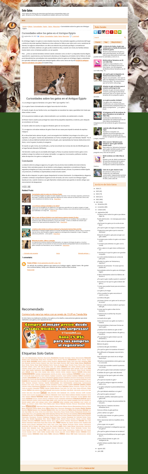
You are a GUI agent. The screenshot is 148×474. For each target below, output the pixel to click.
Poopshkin (88, 415)
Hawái (59, 394)
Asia (23, 363)
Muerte (83, 408)
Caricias (76, 368)
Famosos (65, 386)
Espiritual (76, 384)
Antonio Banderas (52, 361)
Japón (51, 400)
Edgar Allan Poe (64, 381)
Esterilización (36, 386)
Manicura (74, 403)
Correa (32, 375)
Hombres (56, 396)
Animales (34, 361)
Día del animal (26, 379)
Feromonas (76, 386)
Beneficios (87, 363)
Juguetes (75, 400)
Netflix (53, 410)
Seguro (45, 424)
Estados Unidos (85, 384)
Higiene (28, 396)
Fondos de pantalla (27, 388)
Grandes (24, 394)
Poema (74, 415)
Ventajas (84, 431)
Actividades (68, 358)
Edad (58, 381)
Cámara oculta (80, 366)
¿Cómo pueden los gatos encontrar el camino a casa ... (109, 294)
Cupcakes (24, 377)
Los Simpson (30, 403)
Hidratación (84, 394)
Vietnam (68, 433)
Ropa (35, 422)
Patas (44, 413)
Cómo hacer (87, 372)
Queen (27, 419)
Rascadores (38, 419)
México (89, 406)
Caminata (88, 366)
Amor (28, 361)
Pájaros (63, 412)
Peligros (57, 413)
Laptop (33, 402)
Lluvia (81, 402)
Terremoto (78, 428)
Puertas (85, 417)
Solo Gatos (27, 10)
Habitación (48, 394)
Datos (38, 377)
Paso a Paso (33, 413)
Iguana (24, 398)
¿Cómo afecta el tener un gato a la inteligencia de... (108, 439)
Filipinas (82, 386)
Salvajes (63, 422)
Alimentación (72, 359)
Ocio (89, 410)
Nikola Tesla (64, 410)
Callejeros (64, 366)
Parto (27, 413)
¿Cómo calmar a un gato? (105, 413)
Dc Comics (43, 377)
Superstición (87, 426)
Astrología (27, 363)
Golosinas (78, 392)
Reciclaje (63, 419)
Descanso (67, 377)
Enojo (61, 383)
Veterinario (36, 433)
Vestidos (29, 433)
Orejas (36, 412)
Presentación (32, 417)
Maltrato (63, 403)
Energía (47, 383)
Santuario (76, 422)
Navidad (43, 410)
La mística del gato (103, 298)
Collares (52, 372)
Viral (72, 433)
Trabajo (77, 430)
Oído (23, 412)
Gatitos (29, 390)
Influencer (45, 398)
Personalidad (86, 413)
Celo (55, 370)
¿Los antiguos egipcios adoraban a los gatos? (46, 206)
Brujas (76, 365)
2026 (97, 188)
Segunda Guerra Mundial (29, 424)
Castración (37, 370)
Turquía (29, 431)
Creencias (47, 375)
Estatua (29, 386)
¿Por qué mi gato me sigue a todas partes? (111, 228)
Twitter (43, 431)
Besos (23, 365)
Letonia (50, 402)
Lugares (36, 403)
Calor (69, 366)
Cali (55, 366)
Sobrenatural (87, 424)
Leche (37, 402)
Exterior (60, 386)
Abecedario (40, 358)
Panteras (72, 412)
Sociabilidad (25, 426)
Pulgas (89, 417)
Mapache (88, 403)
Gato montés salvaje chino (81, 390)
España (70, 384)
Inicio (23, 20)
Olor (33, 412)
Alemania (65, 359)
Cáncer (34, 368)
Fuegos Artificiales (82, 388)
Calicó (58, 366)
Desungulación (80, 377)
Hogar (46, 396)
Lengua (41, 402)
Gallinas (24, 390)
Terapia (73, 428)
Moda (52, 408)
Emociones (35, 383)
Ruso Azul (44, 422)
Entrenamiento (67, 383)
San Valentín (70, 422)
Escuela (48, 384)
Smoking (81, 424)
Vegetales (77, 431)
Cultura (30, 26)
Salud (58, 422)
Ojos (26, 412)
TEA (42, 428)
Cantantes (53, 368)
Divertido (25, 381)
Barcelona (63, 363)
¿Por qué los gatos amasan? (106, 394)
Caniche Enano (45, 368)
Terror (89, 428)
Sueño (60, 426)
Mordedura (68, 408)
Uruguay (57, 431)
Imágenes (29, 398)
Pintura (56, 415)
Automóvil (43, 363)
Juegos (69, 400)
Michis (35, 408)
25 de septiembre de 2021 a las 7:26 (49, 263)
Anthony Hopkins (42, 361)
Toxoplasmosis (71, 430)
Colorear (63, 372)
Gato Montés (70, 390)
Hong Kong (62, 396)
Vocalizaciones (82, 433)
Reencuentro (31, 420)
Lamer (29, 402)
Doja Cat (39, 381)
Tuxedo (39, 431)
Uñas (52, 431)
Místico (44, 408)
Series (53, 424)
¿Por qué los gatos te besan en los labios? (111, 431)
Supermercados (80, 426)
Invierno (40, 400)
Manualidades (81, 403)
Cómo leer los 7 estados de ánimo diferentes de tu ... (108, 406)
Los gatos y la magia (104, 290)
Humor (85, 396)
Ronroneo (30, 422)
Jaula (65, 400)
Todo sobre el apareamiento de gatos (109, 341)
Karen (79, 400)
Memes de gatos (102, 344)
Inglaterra (51, 398)
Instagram (62, 398)
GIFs (68, 392)
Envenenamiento (86, 383)
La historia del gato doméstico (107, 347)
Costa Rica (38, 375)
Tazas (38, 428)
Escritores (43, 384)
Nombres (79, 410)
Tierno (32, 430)
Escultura (54, 384)
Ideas (89, 396)
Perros (80, 413)
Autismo (38, 363)
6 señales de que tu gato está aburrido (109, 372)
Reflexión (37, 420)
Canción (38, 368)
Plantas (69, 415)
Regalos (49, 420)
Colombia (58, 372)
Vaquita (68, 431)
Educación (71, 381)
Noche (75, 410)
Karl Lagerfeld (85, 400)
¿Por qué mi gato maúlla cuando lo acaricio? (111, 279)
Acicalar (61, 358)
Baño (58, 363)
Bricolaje (71, 365)
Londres (86, 402)
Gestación (63, 392)
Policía (79, 415)
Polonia (83, 415)
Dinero (71, 379)
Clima (39, 372)
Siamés (65, 424)
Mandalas (69, 403)
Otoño (47, 412)
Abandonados (32, 358)
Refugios (44, 420)
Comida (79, 372)
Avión (51, 363)
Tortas (64, 430)
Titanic (49, 430)
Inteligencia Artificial (79, 398)
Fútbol (89, 388)
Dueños (53, 381)
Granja (28, 394)
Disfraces (84, 379)
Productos (53, 417)
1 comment (75, 36)
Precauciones (25, 417)
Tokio (56, 430)
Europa (48, 386)
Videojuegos (56, 433)
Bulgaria (88, 365)
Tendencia (67, 428)
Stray (51, 426)
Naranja (35, 410)
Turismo (24, 431)
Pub (75, 417)
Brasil (66, 365)
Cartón (23, 370)
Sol (32, 426)
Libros (61, 402)
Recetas (58, 419)
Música (30, 410)
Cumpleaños (87, 375)
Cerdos (59, 370)
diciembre (101, 204)
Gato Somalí (36, 392)
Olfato (30, 412)
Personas (25, 415)
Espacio (65, 384)
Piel (45, 415)
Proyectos (63, 417)
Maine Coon (51, 403)
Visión (76, 433)
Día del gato (33, 379)
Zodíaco (89, 433)
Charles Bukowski (71, 370)
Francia (47, 388)
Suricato (24, 428)
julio (99, 451)
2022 (97, 199)
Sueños (65, 426)
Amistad (24, 361)
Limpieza (66, 402)
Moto (73, 408)
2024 (26, 358)
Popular (97, 42)
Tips (44, 430)
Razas (54, 419)
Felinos (71, 386)
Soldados (35, 426)
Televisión (54, 428)
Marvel (23, 406)
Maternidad (40, 406)
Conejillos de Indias (55, 374)
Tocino (52, 430)
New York (58, 410)
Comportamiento (28, 374)
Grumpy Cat (34, 394)
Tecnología (47, 428)
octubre (100, 210)
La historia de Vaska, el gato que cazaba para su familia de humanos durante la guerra (114, 48)
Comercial (74, 372)
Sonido (47, 426)
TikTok (41, 430)
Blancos (32, 365)
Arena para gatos (76, 361)
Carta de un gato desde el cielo (113, 170)
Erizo (29, 384)
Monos (56, 408)
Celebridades (49, 370)
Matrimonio (46, 406)
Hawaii (63, 394)
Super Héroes (71, 426)
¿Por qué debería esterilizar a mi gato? (109, 391)
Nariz (39, 410)
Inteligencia (69, 398)
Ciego (23, 372)
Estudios (43, 386)
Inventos (35, 400)
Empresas (41, 383)
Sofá (30, 426)
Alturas (79, 359)
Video (50, 433)
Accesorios (55, 358)
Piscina (61, 415)
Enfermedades (54, 383)
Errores (37, 384)
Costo (42, 375)
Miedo (39, 408)
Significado (71, 424)
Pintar (52, 415)
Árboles (69, 361)
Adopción (87, 358)
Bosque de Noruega (59, 365)
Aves (48, 363)
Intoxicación (29, 400)
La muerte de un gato (104, 318)
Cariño (81, 368)
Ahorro (44, 359)
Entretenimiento (77, 383)
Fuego (74, 388)
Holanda (51, 396)
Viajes (46, 433)
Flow (86, 386)
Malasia (58, 403)
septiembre (101, 212)
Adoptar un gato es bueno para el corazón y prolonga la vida (114, 87)
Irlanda (44, 400)
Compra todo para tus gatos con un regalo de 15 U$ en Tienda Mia (54, 314)
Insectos (56, 398)
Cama (73, 366)
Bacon (55, 363)
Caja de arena (45, 366)
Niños (70, 410)
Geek (58, 392)
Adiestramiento (80, 358)
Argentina (85, 361)
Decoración (49, 377)
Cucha (64, 375)
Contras (83, 374)
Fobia (89, 386)
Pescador (30, 415)
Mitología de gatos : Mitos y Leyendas (43, 240)
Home (24, 26)
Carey (72, 368)
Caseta (31, 370)
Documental (34, 381)
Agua (40, 359)
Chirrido (83, 370)
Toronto (60, 430)
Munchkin (24, 410)
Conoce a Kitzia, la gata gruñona (107, 410)
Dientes (61, 379)
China (79, 370)
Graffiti (83, 392)
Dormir (44, 381)
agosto (100, 448)
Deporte (55, 377)
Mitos (48, 408)
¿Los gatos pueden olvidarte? (112, 100)
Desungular (88, 377)
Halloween (54, 394)
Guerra (40, 394)
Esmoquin (60, 384)
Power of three (32, 263)
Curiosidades (37, 26)
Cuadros (52, 375)
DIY (29, 381)
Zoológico (24, 435)
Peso (35, 415)
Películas (52, 413)
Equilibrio (24, 384)
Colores (68, 372)
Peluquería (66, 413)
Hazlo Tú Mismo (70, 394)
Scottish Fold (87, 422)
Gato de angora (56, 390)
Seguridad (39, 424)
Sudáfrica (55, 426)
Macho (41, 403)
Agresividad (34, 359)
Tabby (28, 428)
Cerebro (63, 370)
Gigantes (72, 392)
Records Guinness (81, 419)
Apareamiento (62, 361)
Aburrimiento (47, 358)
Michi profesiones (27, 408)
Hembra (78, 394)
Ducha (48, 381)
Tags (106, 42)
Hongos (68, 396)
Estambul (24, 386)
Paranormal (78, 412)
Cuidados (75, 375)
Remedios (67, 420)
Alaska (55, 359)
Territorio (84, 428)
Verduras (24, 433)
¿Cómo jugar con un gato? (105, 424)
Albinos (60, 359)
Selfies (49, 424)
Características (65, 368)
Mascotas (56, 26)
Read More (57, 199)
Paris (89, 412)
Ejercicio (81, 381)
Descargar (73, 377)
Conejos (64, 374)
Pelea (47, 413)
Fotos (42, 388)
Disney (89, 379)
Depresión (61, 377)
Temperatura (60, 428)
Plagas (65, 415)
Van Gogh (62, 431)
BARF (68, 363)
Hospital (80, 396)
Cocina (44, 372)
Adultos (24, 359)
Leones (46, 402)
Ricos (86, 420)
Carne (85, 368)
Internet (24, 400)
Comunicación (45, 374)
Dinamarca (66, 379)
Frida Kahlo (63, 388)
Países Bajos (57, 412)
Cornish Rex (27, 375)
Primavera (39, 417)
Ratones (49, 419)
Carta (89, 368)
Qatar (23, 419)
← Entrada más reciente (30, 253)
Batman (72, 363)
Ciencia (27, 372)
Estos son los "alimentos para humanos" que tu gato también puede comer (113, 143)
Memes (65, 406)
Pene (70, 413)
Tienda (28, 430)
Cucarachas (59, 375)
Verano (89, 431)
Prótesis (58, 417)
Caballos (30, 366)
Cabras (35, 366)
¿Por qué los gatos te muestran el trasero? (110, 349)
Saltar (54, 422)
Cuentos (69, 375)
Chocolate (88, 370)
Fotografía (36, 388)
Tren (81, 430)
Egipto (45, 26)
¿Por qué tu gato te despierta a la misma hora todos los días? (113, 75)
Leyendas (56, 402)
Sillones (76, 424)
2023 (23, 358)
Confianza (69, 374)
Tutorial (34, 431)
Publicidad (79, 417)
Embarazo (28, 383)
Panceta (67, 412)
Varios (73, 431)
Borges (51, 365)
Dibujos (55, 379)
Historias (39, 396)
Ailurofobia (50, 359)
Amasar (84, 359)
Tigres (36, 430)
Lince (71, 402)
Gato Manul (63, 390)
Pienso (48, 415)
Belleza (81, 363)
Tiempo (24, 430)
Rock (89, 420)
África (28, 359)
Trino (84, 430)
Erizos (32, 384)
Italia (47, 400)
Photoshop (40, 415)
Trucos (89, 430)
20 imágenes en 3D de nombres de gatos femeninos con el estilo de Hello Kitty (114, 114)
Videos (62, 434)
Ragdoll (32, 419)
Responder (30, 270)
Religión (63, 420)
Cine (36, 372)
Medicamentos (59, 406)
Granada (88, 392)
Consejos (77, 374)
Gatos (50, 26)
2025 (97, 191)
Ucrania (48, 431)
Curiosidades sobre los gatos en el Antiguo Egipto (49, 33)
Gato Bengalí (47, 390)
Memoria (70, 406)
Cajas (51, 366)
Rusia (39, 422)
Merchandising (77, 406)
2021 (97, 202)
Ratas (44, 419)
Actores (73, 358)
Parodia (24, 413)
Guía (43, 394)
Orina (44, 412)
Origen (40, 412)
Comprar (38, 374)
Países (51, 412)
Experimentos (54, 386)
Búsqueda (24, 366)
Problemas (46, 417)
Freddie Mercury (55, 388)
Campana (24, 368)
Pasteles (39, 413)
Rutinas (50, 422)
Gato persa (29, 392)
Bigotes (28, 365)
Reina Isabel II (56, 420)
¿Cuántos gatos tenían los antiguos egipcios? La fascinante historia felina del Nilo (56, 229)
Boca (36, 365)
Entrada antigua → (84, 253)
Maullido (52, 406)
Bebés (77, 363)
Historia (33, 396)
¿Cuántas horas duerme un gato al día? (109, 330)
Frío (68, 388)
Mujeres (88, 408)
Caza (43, 370)
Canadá (29, 368)
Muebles (77, 408)
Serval (57, 424)
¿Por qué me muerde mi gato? (106, 380)
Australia (33, 363)
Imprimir (35, 398)
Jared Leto (60, 400)
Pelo (61, 413)
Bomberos (46, 365)
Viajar (42, 433)
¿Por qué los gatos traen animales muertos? (111, 370)
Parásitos (85, 412)
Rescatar (81, 420)
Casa (27, 370)
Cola (48, 372)
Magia (45, 403)
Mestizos (84, 406)
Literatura (77, 402)
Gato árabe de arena (37, 390)
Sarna (80, 422)
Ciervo (32, 372)
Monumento (61, 408)
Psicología (70, 417)
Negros (49, 410)
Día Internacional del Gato (45, 379)
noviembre (101, 207)
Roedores (24, 422)
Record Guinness (71, 419)
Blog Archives (116, 42)
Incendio (40, 398)
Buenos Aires (82, 365)
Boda (40, 365)
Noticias (85, 410)
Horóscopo (74, 396)
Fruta (71, 388)
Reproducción (74, 420)
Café (39, 366)
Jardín (55, 400)
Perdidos (74, 413)
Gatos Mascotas (51, 392)
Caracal (58, 368)
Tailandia (33, 428)
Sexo (60, 424)
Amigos (89, 359)
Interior (89, 398)
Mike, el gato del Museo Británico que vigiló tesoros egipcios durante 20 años (55, 217)
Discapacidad (77, 379)
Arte (89, 361)
